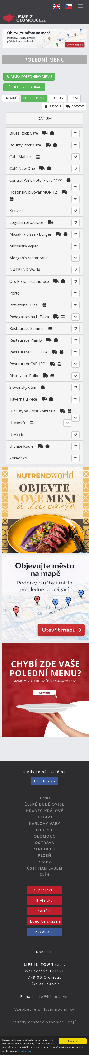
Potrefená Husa (24, 305)
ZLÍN (44, 874)
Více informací (25, 1051)
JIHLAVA (44, 817)
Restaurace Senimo (26, 328)
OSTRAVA (44, 842)
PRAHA (44, 861)
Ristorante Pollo (23, 375)
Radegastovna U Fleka (29, 316)
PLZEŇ (44, 855)
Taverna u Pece (23, 399)
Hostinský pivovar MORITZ (33, 192)
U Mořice (17, 434)
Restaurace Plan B (25, 340)
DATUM (44, 118)
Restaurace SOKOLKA (28, 352)
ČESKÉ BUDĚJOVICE (44, 804)
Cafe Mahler (20, 156)
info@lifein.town (52, 996)
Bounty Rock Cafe (25, 145)
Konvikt (16, 210)
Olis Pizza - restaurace (29, 281)
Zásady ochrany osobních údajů (44, 1022)
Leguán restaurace (26, 222)
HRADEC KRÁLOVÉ (44, 810)
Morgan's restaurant (28, 257)
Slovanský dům (22, 387)
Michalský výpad (23, 246)
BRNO (44, 797)
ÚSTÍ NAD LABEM (44, 868)
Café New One (22, 168)
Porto (14, 293)
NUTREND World (24, 269)
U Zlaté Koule (21, 446)
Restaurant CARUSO (27, 363)
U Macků (17, 422)
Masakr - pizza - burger (30, 234)
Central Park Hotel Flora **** (35, 180)
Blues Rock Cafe (23, 133)
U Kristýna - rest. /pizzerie (32, 411)
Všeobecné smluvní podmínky (44, 1009)
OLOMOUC (44, 836)
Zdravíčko (18, 458)
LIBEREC (44, 829)
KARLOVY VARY (44, 823)
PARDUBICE (45, 849)
